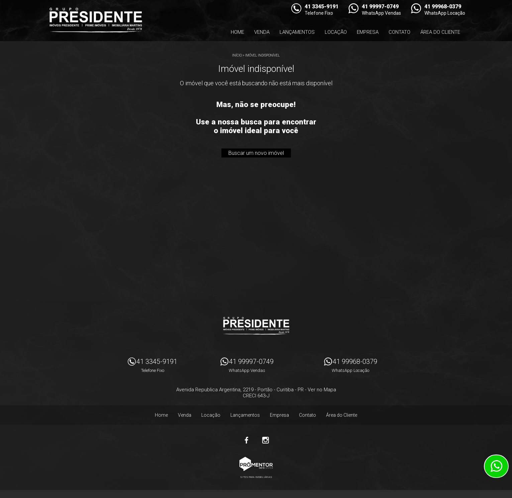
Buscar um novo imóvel (256, 153)
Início (237, 55)
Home (237, 32)
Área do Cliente (440, 32)
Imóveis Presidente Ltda (256, 325)
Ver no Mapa (322, 390)
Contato (399, 32)
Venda (262, 32)
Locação (336, 32)
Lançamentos (297, 32)
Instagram (265, 440)
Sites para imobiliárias (256, 477)
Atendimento (496, 466)
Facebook (246, 440)
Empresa (368, 32)
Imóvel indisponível (262, 55)
